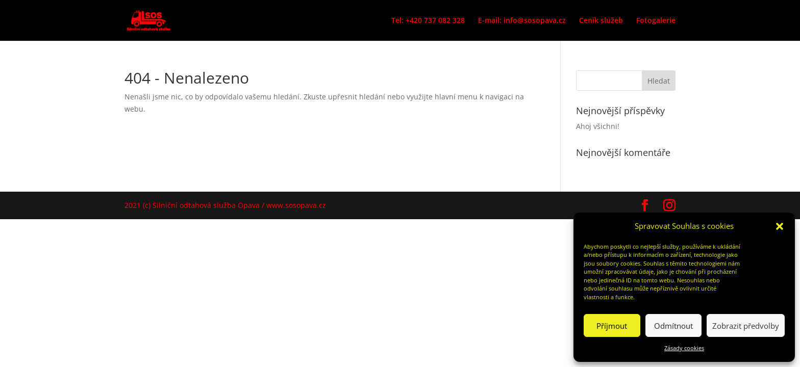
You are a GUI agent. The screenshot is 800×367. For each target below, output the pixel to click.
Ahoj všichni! (597, 126)
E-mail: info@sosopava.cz (522, 21)
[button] (779, 226)
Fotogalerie (656, 21)
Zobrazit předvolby (745, 326)
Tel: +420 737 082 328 (428, 21)
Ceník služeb (601, 21)
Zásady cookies (684, 348)
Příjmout (611, 326)
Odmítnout (673, 326)
